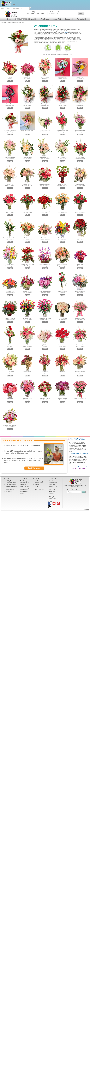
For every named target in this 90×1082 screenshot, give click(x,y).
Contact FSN (69, 9)
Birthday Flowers (10, 471)
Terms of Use (45, 422)
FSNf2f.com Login (39, 471)
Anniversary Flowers (11, 473)
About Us (51, 471)
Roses (66, 22)
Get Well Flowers (10, 480)
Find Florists (45, 9)
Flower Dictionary (24, 478)
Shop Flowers (21, 9)
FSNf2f (36, 476)
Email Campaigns (39, 478)
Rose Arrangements (11, 474)
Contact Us (52, 474)
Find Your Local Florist (73, 480)
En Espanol (52, 481)
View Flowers (11, 12)
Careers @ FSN (53, 476)
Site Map (51, 485)
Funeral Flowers (10, 478)
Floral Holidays (24, 480)
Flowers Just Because (11, 476)
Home (9, 9)
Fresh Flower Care (24, 473)
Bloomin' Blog (32, 9)
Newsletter (52, 483)
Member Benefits (39, 473)
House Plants (9, 481)
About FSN (57, 9)
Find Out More (34, 458)
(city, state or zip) (53, 1)
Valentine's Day (20, 12)
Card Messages (24, 474)
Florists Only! (81, 9)
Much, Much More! (39, 480)
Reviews (51, 478)
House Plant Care (24, 476)
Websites (37, 474)
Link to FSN (52, 480)
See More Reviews (78, 458)
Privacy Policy (52, 487)
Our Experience (53, 473)
